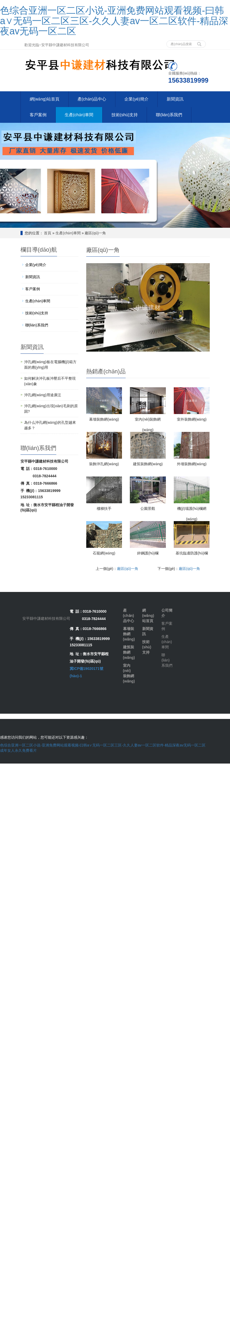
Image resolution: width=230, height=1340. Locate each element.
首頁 (47, 233)
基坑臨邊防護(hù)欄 (192, 553)
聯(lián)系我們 (168, 115)
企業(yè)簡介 (135, 99)
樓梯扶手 (104, 508)
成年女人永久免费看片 (18, 750)
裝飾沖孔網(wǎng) (104, 464)
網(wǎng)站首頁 (44, 99)
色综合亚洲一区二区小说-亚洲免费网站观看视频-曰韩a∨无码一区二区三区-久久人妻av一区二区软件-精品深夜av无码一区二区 (114, 20)
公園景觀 (147, 508)
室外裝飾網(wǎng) (192, 419)
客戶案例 (37, 115)
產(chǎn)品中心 (91, 99)
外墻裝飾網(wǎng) (192, 464)
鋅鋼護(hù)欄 (148, 553)
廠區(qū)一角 (95, 233)
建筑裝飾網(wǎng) (148, 464)
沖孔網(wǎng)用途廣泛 (42, 395)
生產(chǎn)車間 (78, 115)
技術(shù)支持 (124, 115)
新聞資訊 (174, 99)
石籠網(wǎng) (104, 553)
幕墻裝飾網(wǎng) (104, 419)
